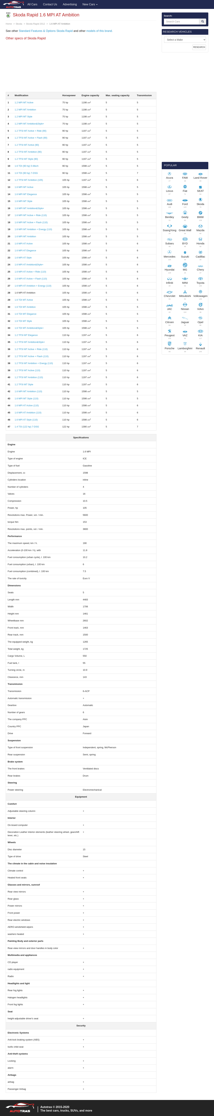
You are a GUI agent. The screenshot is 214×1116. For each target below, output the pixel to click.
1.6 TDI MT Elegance (25, 314)
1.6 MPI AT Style (23, 257)
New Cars (90, 4)
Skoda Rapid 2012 (35, 23)
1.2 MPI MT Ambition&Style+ (29, 123)
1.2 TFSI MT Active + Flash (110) (32, 356)
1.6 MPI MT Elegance (26, 194)
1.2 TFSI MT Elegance (26, 335)
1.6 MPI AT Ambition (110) (28, 412)
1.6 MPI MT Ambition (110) (28, 391)
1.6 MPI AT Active (24, 243)
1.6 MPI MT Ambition (25, 236)
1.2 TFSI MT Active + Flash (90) (31, 137)
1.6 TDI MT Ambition (25, 307)
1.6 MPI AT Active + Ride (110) (30, 271)
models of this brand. (99, 30)
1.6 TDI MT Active (24, 300)
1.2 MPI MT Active (24, 102)
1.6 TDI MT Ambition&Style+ (29, 328)
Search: (168, 15)
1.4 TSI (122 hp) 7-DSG (27, 426)
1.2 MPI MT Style (23, 116)
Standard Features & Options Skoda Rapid (46, 30)
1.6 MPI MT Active (24, 187)
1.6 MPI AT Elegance (25, 250)
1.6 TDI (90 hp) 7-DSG (26, 173)
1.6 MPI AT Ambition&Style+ (29, 264)
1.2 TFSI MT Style (24, 384)
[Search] (202, 22)
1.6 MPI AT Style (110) (26, 419)
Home (9, 23)
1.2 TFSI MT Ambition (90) (28, 151)
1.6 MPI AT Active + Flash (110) (31, 278)
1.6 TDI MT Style (23, 321)
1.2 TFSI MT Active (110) (27, 370)
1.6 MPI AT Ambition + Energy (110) (33, 285)
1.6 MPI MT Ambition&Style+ (29, 208)
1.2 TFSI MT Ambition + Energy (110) (34, 363)
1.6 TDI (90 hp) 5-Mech (26, 166)
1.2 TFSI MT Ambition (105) (29, 180)
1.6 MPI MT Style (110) (26, 398)
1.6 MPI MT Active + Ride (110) (31, 215)
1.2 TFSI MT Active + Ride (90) (30, 130)
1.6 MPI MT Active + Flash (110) (31, 222)
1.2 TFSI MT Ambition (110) (29, 377)
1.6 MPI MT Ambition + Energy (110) (33, 229)
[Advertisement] (81, 67)
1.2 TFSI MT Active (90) (27, 145)
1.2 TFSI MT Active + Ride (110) (31, 349)
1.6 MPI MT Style (23, 201)
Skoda (19, 23)
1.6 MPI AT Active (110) (27, 405)
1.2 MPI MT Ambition (25, 109)
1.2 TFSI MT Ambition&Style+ (30, 342)
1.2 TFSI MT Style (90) (26, 159)
